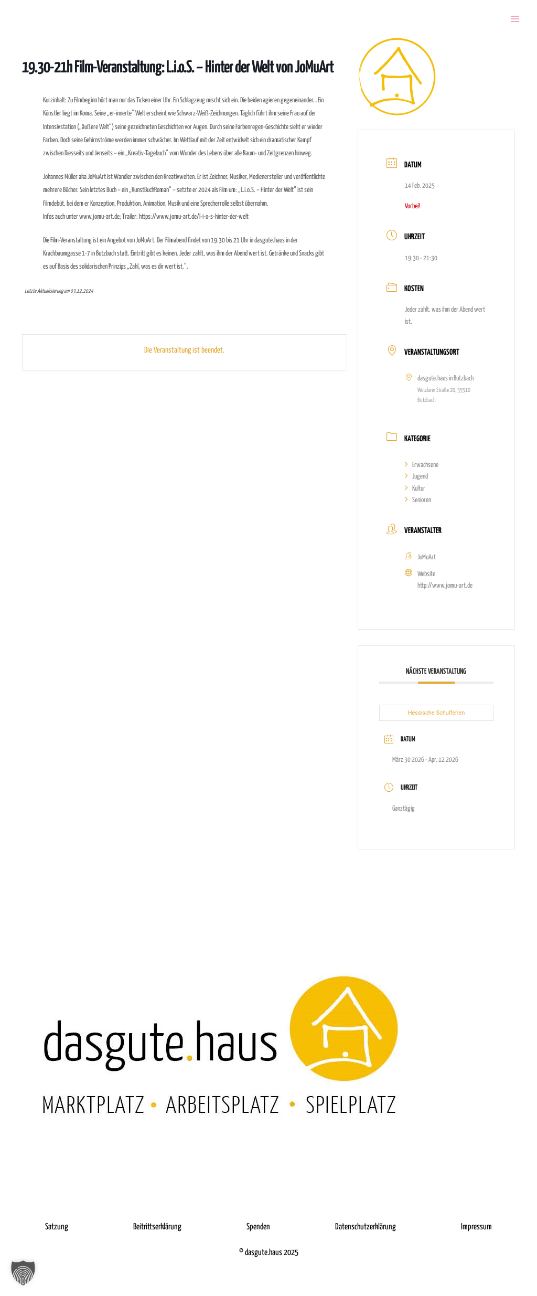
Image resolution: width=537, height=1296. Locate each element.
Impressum (476, 1227)
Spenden (258, 1227)
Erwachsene (421, 465)
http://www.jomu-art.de (444, 585)
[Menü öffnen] (514, 18)
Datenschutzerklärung (365, 1227)
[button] (23, 1273)
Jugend (416, 476)
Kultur (415, 488)
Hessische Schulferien (436, 712)
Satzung (56, 1227)
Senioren (418, 500)
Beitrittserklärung (157, 1227)
